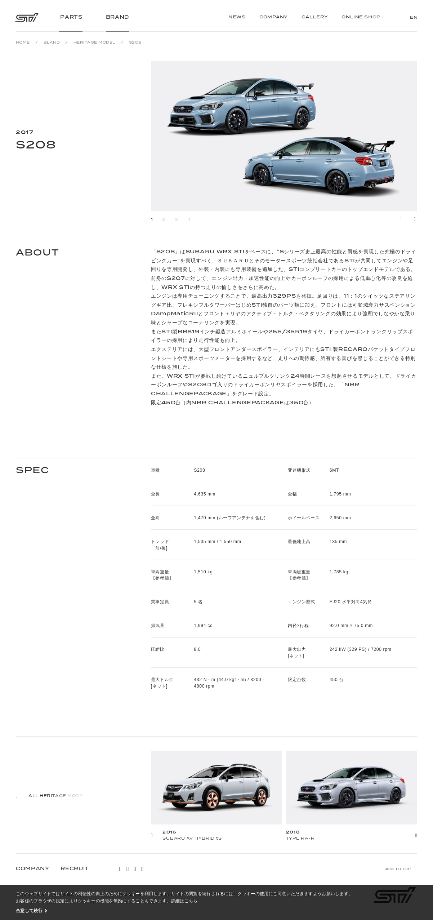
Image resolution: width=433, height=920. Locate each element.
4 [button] (189, 220)
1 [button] (152, 220)
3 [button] (176, 220)
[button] (415, 219)
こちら (191, 901)
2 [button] (164, 220)
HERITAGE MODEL (94, 42)
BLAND (52, 42)
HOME (23, 42)
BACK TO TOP (397, 869)
